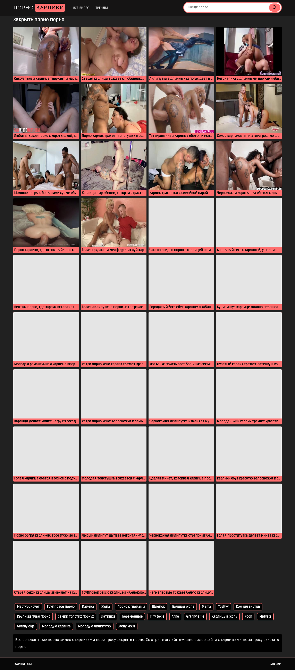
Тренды (102, 8)
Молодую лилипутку (94, 626)
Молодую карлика (56, 626)
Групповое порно (61, 607)
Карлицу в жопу (224, 617)
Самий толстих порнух (76, 617)
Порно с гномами (131, 607)
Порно (39, 8)
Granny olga (26, 626)
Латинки (108, 617)
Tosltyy (223, 607)
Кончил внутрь (248, 607)
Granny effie (195, 617)
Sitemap (275, 664)
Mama (206, 607)
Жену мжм (126, 626)
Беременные (132, 617)
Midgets (265, 617)
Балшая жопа (183, 607)
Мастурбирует (28, 607)
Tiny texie (157, 617)
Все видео (81, 8)
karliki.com (23, 664)
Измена (88, 607)
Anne (175, 617)
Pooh (248, 617)
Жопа (105, 607)
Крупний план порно (33, 617)
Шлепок (158, 607)
